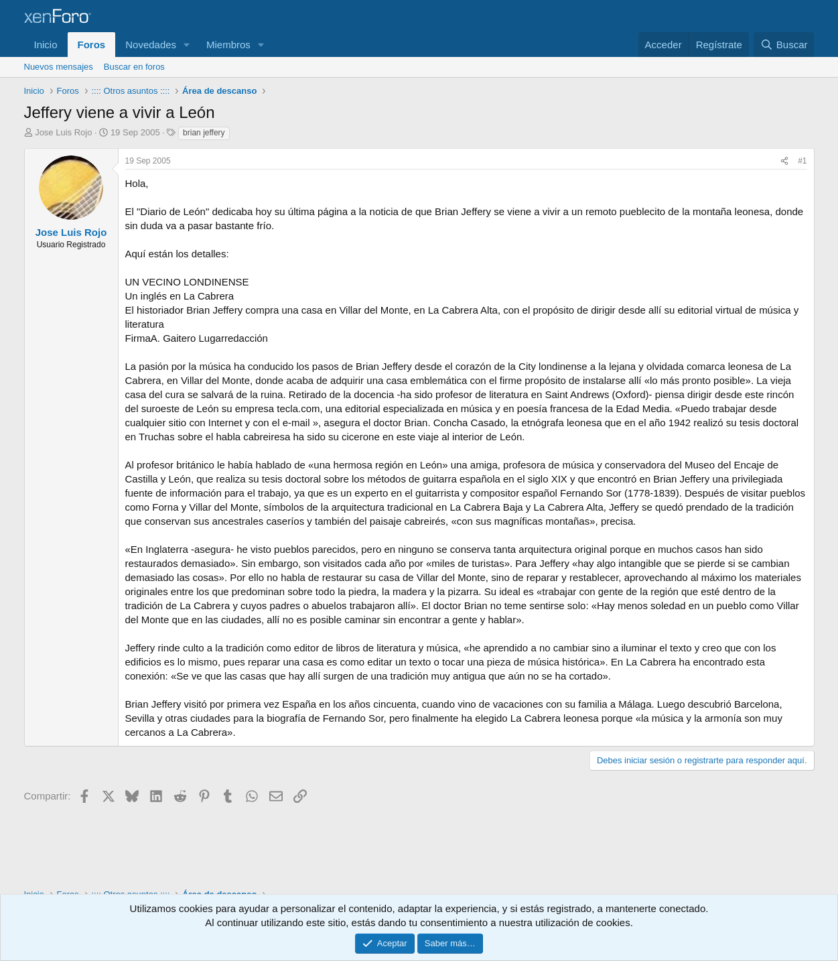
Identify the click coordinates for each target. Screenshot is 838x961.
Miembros (228, 44)
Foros (92, 44)
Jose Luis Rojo (63, 132)
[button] (187, 44)
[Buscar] (784, 44)
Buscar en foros (134, 67)
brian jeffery (203, 132)
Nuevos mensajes (58, 67)
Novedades (150, 44)
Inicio (46, 44)
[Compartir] (784, 161)
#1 (802, 161)
